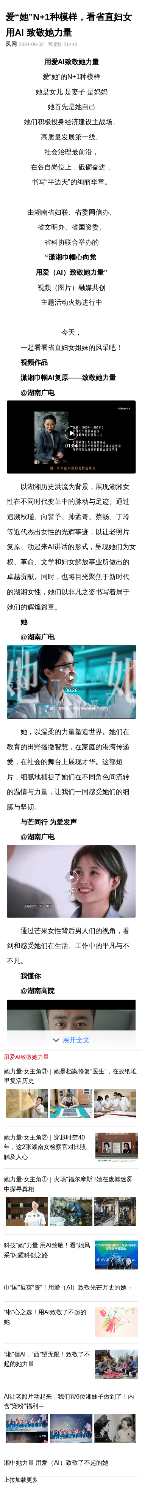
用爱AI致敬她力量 (26, 1057)
